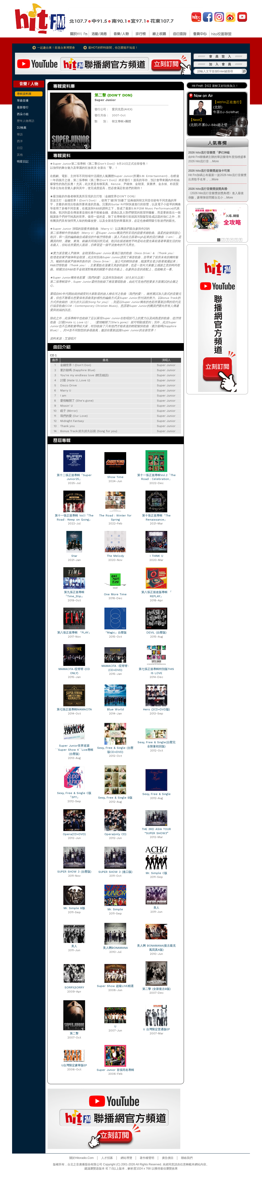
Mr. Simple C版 (156, 873)
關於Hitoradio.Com (81, 1158)
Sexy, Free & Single (156, 794)
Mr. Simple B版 (74, 908)
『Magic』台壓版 (115, 632)
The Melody (115, 556)
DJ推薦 (21, 127)
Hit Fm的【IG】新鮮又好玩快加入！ (215, 86)
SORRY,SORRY (74, 987)
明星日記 (23, 161)
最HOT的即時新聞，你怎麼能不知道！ (113, 47)
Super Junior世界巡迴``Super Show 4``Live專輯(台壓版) (74, 750)
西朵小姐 (23, 114)
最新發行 (23, 107)
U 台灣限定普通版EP (156, 1029)
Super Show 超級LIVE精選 (115, 986)
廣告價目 (168, 1158)
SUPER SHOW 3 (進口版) (115, 872)
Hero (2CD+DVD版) (156, 709)
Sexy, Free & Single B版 (115, 797)
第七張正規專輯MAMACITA (74, 709)
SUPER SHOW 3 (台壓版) (74, 871)
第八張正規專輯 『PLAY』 (74, 632)
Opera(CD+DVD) (74, 834)
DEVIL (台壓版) (156, 632)
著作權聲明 (147, 1158)
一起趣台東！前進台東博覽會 (56, 47)
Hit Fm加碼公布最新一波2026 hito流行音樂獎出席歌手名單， (217, 175)
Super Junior (105, 100)
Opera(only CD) (115, 834)
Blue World (115, 709)
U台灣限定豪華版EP (74, 1065)
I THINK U (156, 556)
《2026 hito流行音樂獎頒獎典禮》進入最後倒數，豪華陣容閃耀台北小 (216, 193)
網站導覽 (126, 1158)
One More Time (115, 594)
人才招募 (107, 1158)
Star (74, 556)
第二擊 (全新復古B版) (156, 989)
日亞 (20, 148)
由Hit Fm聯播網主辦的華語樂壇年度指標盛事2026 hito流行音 (217, 157)
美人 (156, 907)
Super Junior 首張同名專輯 (115, 1070)
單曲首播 (23, 100)
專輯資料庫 (24, 94)
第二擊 (74, 1033)
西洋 (20, 141)
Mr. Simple (115, 909)
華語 (20, 134)
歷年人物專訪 (25, 121)
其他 (20, 154)
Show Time (115, 477)
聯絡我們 (187, 1158)
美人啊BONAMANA (115, 947)
